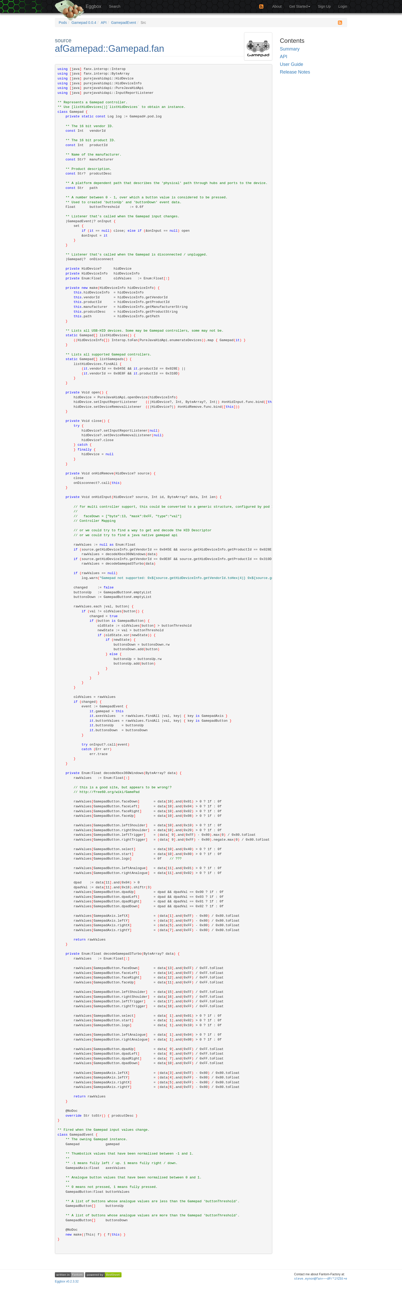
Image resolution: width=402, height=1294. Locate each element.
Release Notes (295, 72)
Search (114, 6)
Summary (290, 49)
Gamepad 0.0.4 (84, 23)
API (104, 23)
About (277, 6)
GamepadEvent (123, 23)
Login (342, 6)
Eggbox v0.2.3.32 (67, 1281)
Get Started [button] (299, 6)
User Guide (291, 64)
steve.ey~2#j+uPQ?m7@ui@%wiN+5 (320, 1279)
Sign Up (324, 6)
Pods (63, 23)
